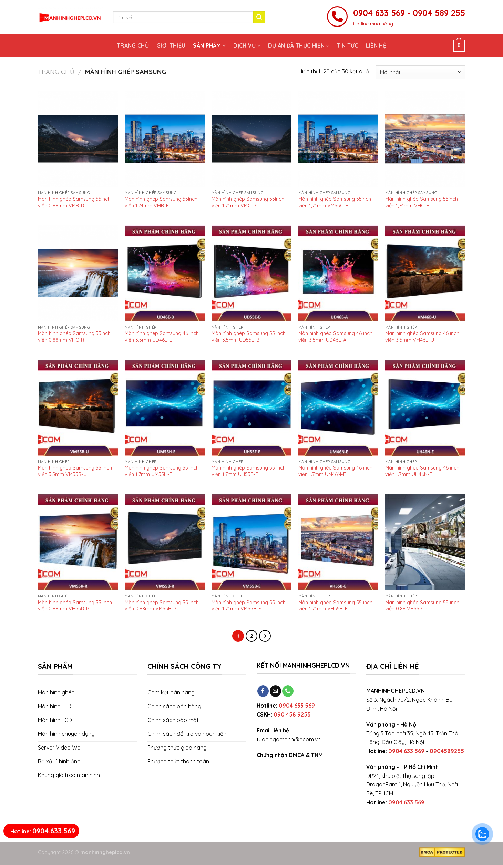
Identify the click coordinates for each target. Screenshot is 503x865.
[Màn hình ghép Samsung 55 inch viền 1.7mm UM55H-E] (165, 408)
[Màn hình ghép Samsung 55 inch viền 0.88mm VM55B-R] (165, 542)
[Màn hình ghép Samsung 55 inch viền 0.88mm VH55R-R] (78, 542)
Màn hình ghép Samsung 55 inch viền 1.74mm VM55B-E (249, 605)
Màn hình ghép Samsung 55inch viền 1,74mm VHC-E (421, 202)
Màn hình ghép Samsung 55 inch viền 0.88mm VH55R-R (75, 605)
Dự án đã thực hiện (298, 45)
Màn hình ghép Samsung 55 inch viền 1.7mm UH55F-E (249, 471)
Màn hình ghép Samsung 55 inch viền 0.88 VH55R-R (422, 605)
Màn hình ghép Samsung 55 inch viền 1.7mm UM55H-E (162, 471)
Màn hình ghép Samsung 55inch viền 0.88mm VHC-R (74, 336)
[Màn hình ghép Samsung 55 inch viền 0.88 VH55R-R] (425, 542)
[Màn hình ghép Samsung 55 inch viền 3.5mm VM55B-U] (78, 408)
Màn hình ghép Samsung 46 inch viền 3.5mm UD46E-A (335, 336)
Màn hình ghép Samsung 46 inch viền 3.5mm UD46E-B (162, 336)
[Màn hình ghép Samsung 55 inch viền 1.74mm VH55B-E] (338, 542)
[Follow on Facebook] (263, 691)
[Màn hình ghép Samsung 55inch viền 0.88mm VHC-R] (78, 273)
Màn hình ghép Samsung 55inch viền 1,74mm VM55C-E (334, 202)
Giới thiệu (170, 45)
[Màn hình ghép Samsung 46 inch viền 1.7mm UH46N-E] (425, 408)
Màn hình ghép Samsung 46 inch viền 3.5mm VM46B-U (422, 336)
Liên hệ (376, 45)
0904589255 (447, 751)
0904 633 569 (297, 705)
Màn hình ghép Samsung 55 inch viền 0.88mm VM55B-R (162, 605)
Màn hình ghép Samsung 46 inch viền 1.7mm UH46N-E (422, 471)
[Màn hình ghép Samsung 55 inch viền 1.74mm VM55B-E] (251, 542)
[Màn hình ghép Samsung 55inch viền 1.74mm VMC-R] (251, 139)
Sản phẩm (209, 45)
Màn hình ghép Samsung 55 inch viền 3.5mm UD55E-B (249, 336)
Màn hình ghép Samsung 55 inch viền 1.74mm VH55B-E (335, 605)
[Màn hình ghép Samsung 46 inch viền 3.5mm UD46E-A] (338, 273)
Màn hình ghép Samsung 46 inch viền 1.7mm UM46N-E (335, 471)
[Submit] (259, 17)
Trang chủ (133, 45)
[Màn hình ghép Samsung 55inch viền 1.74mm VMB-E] (165, 139)
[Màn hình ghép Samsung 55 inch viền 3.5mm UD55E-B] (251, 273)
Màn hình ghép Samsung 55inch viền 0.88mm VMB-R (74, 202)
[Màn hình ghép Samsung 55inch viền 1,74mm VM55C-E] (338, 139)
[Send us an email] (275, 691)
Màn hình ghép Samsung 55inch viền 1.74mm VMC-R (248, 202)
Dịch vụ (246, 45)
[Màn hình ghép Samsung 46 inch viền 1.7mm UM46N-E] (338, 408)
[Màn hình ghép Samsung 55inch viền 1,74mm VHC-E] (425, 139)
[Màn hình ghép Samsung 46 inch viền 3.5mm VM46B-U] (425, 273)
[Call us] (288, 691)
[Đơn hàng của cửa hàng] (420, 72)
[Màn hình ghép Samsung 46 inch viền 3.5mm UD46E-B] (165, 273)
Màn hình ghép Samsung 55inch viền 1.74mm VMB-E (161, 202)
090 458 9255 (292, 714)
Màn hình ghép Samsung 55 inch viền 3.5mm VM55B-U (75, 471)
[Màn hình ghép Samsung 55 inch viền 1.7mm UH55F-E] (251, 408)
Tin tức (347, 45)
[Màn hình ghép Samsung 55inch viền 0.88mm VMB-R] (78, 139)
